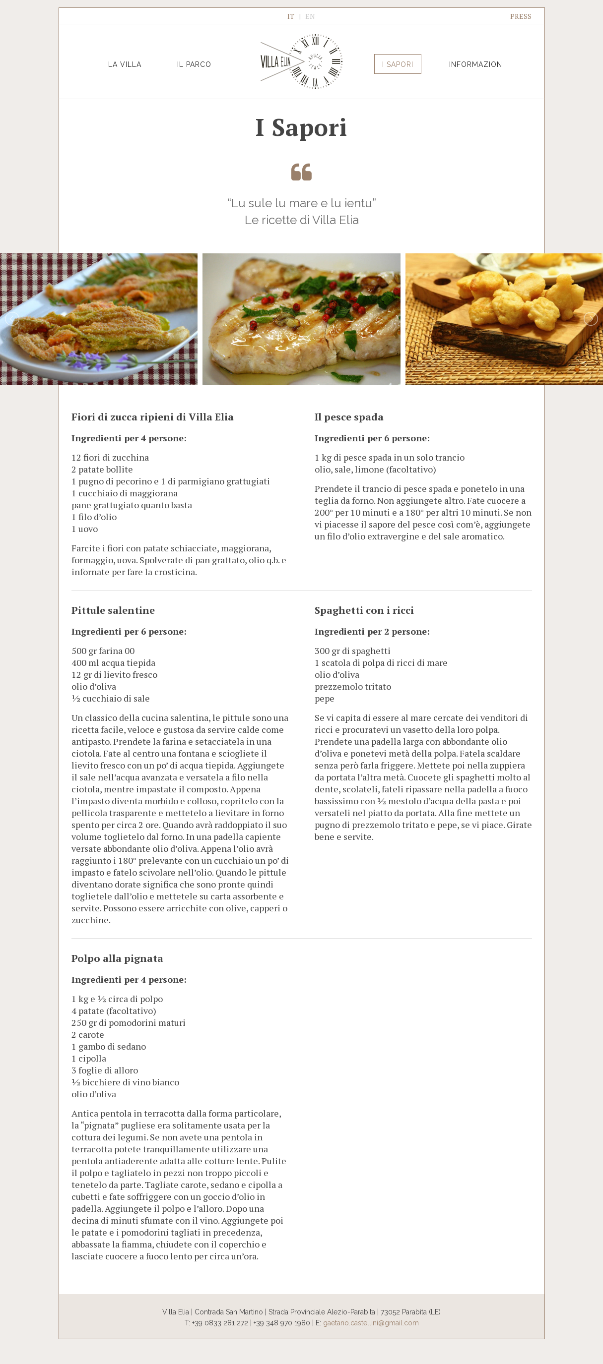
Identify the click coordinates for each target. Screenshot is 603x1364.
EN (310, 16)
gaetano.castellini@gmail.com (371, 1323)
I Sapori (397, 64)
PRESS (521, 16)
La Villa (124, 64)
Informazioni (476, 64)
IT (290, 16)
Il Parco (194, 64)
